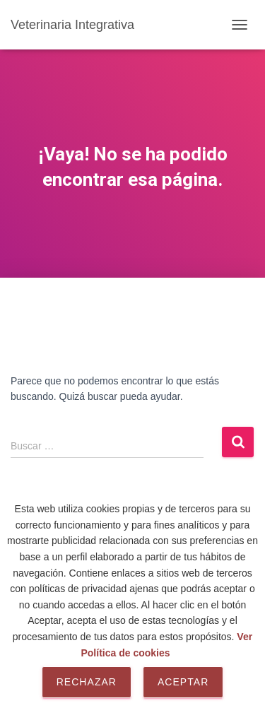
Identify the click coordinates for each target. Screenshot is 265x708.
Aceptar (183, 682)
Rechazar (87, 682)
